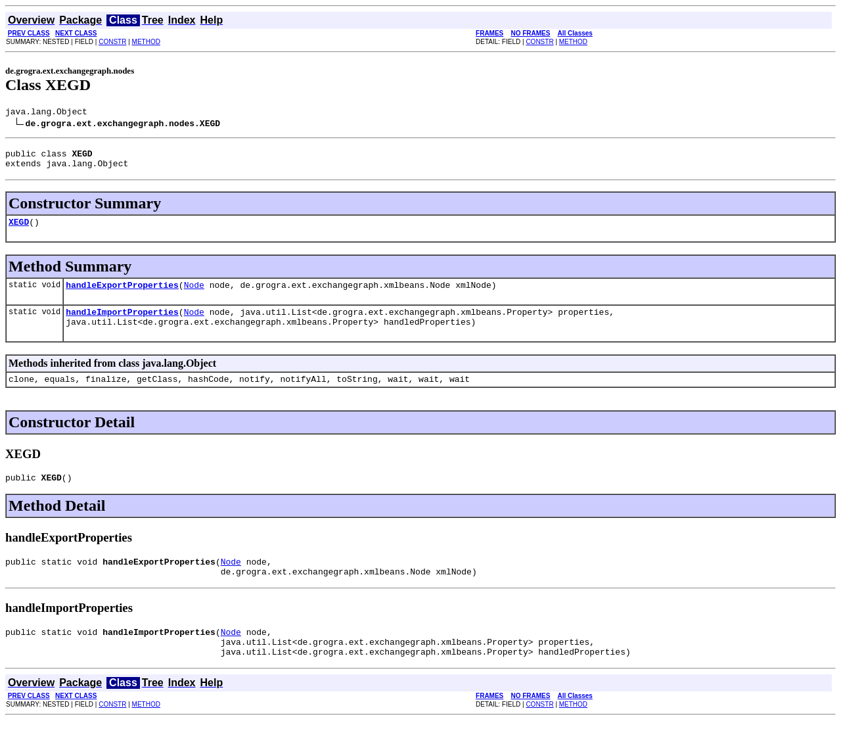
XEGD (19, 229)
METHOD (146, 41)
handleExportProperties (122, 294)
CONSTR (112, 41)
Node (194, 294)
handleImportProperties (122, 323)
